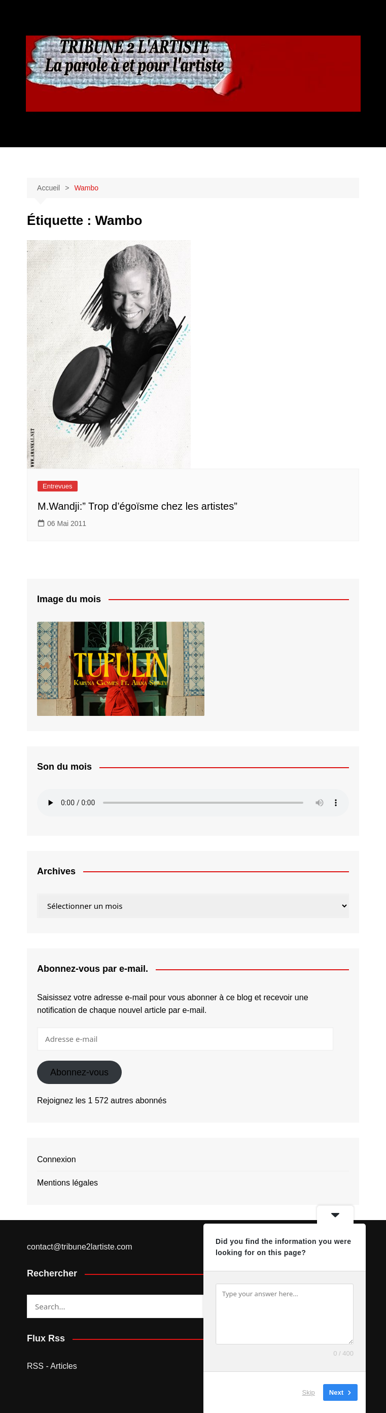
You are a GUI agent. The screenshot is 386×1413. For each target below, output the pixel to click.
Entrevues (58, 486)
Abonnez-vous (79, 1072)
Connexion (56, 1159)
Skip (308, 1392)
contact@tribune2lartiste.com (79, 1246)
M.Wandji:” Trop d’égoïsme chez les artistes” (137, 506)
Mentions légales (67, 1182)
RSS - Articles (52, 1366)
